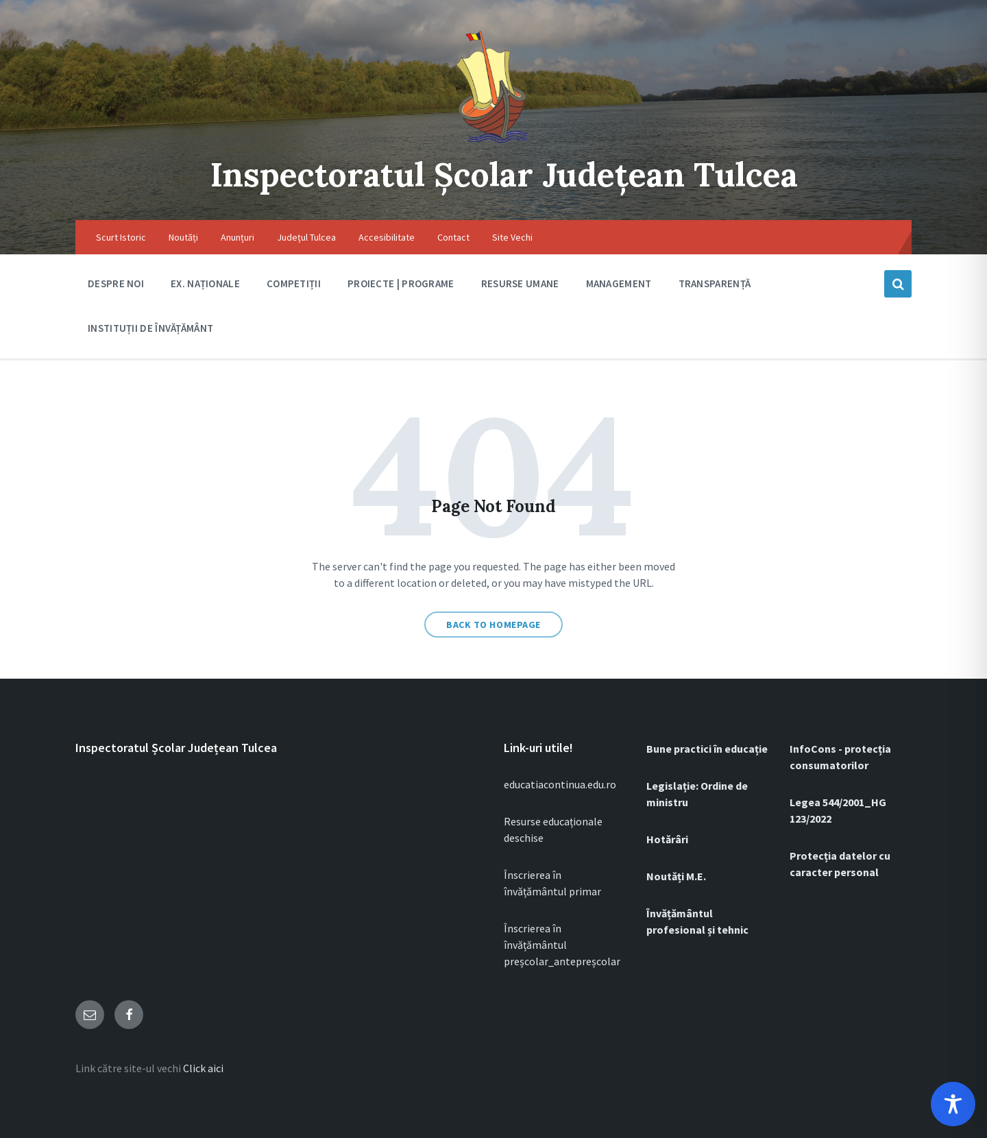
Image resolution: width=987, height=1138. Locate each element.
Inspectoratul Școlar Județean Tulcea (504, 174)
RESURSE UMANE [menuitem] (520, 283)
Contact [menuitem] (453, 237)
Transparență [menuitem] (715, 283)
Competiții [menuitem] (294, 283)
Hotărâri (667, 839)
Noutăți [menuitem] (183, 237)
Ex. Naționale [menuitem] (205, 283)
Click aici (203, 1068)
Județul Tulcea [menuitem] (306, 237)
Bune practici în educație (707, 748)
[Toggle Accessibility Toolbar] (953, 1104)
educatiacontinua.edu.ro (560, 784)
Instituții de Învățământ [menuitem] (150, 328)
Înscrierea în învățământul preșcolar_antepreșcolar (562, 944)
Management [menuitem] (619, 283)
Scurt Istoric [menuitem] (121, 237)
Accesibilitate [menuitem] (386, 237)
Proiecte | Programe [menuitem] (401, 283)
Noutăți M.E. (676, 876)
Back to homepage (493, 624)
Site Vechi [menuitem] (512, 237)
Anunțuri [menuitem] (237, 237)
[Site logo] (493, 144)
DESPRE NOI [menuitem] (116, 283)
